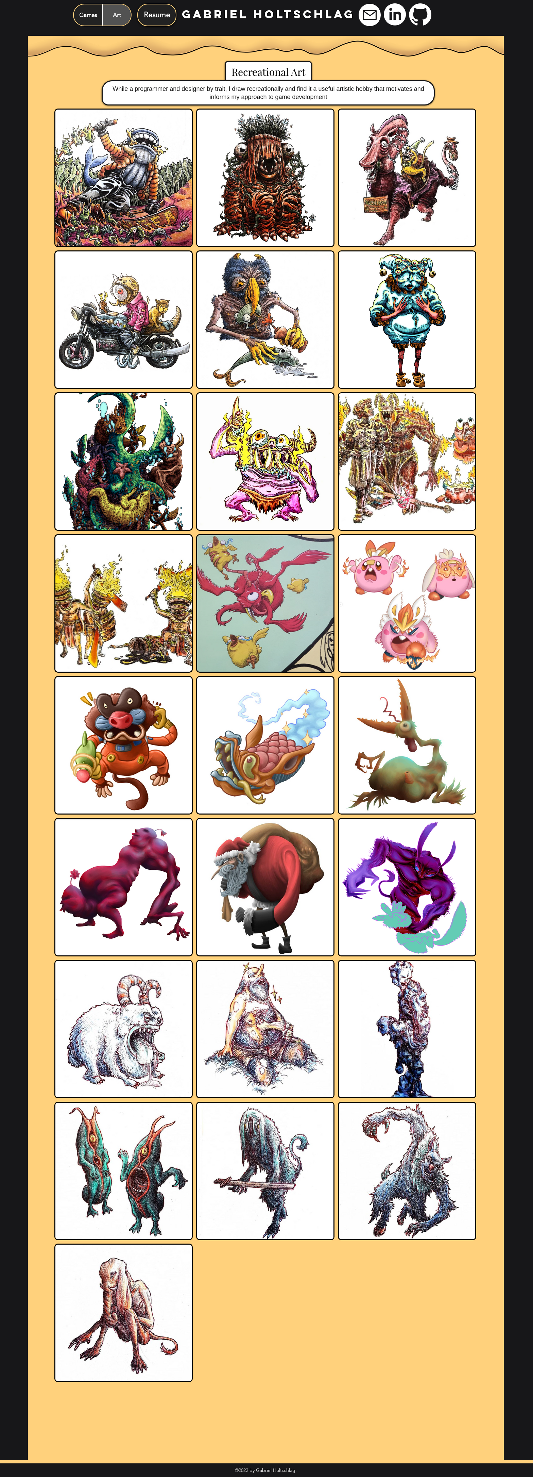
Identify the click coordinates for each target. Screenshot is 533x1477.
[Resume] (156, 15)
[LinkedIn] (395, 14)
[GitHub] (420, 14)
